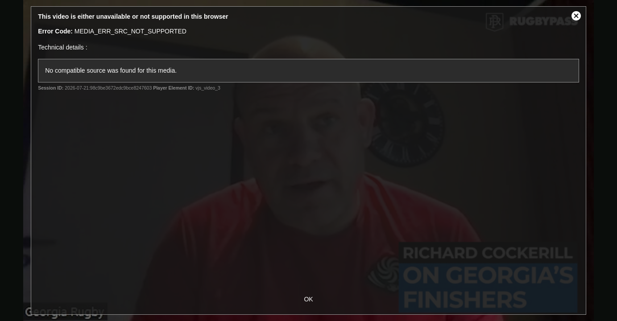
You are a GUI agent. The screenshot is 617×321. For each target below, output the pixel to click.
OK (308, 299)
